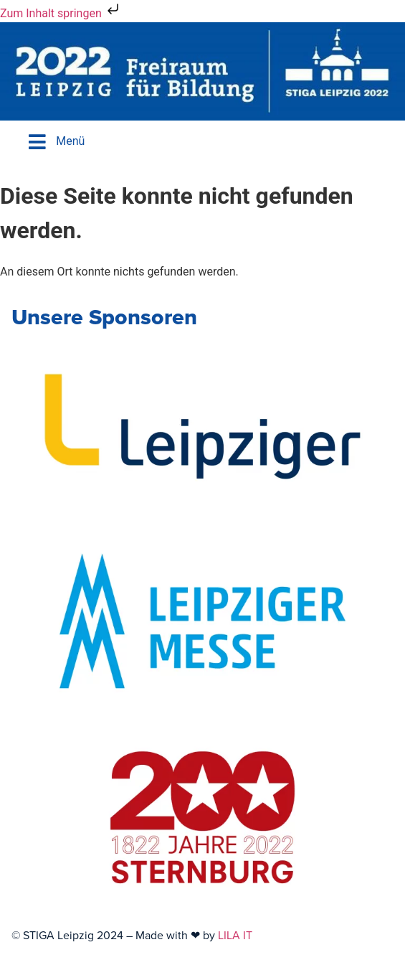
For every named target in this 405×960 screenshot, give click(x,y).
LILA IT (235, 935)
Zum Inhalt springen (61, 13)
